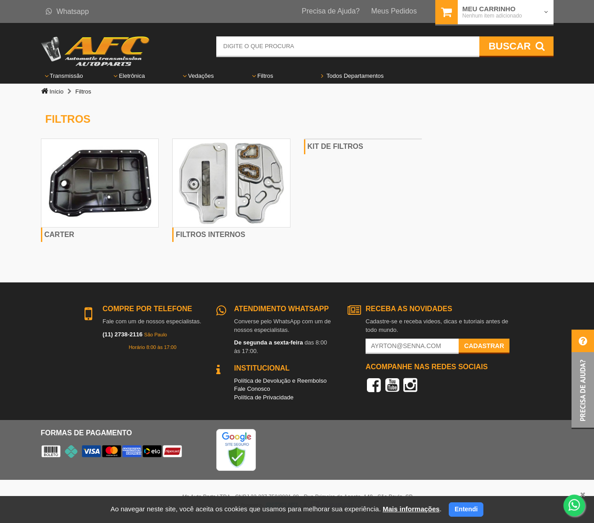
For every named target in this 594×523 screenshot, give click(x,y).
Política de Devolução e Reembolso (280, 380)
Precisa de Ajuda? (331, 11)
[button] (583, 379)
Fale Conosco (252, 388)
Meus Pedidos (394, 11)
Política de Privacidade (264, 397)
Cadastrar (484, 345)
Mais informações (411, 509)
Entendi (466, 509)
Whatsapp (67, 11)
